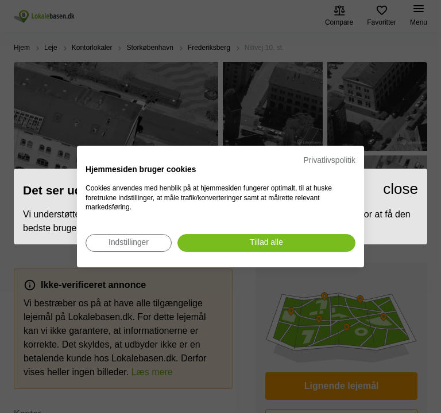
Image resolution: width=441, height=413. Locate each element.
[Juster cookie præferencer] (129, 243)
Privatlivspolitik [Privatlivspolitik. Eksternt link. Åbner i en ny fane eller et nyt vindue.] (329, 160)
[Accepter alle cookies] (266, 243)
